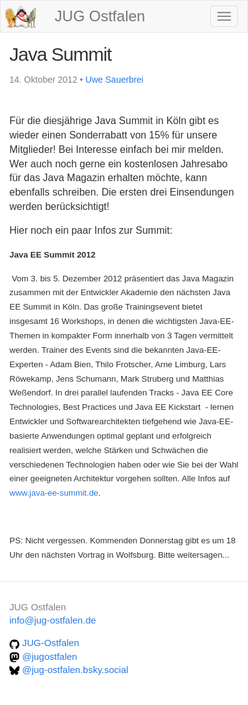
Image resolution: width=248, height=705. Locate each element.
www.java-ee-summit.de (53, 493)
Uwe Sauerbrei (114, 80)
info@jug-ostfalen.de (52, 620)
